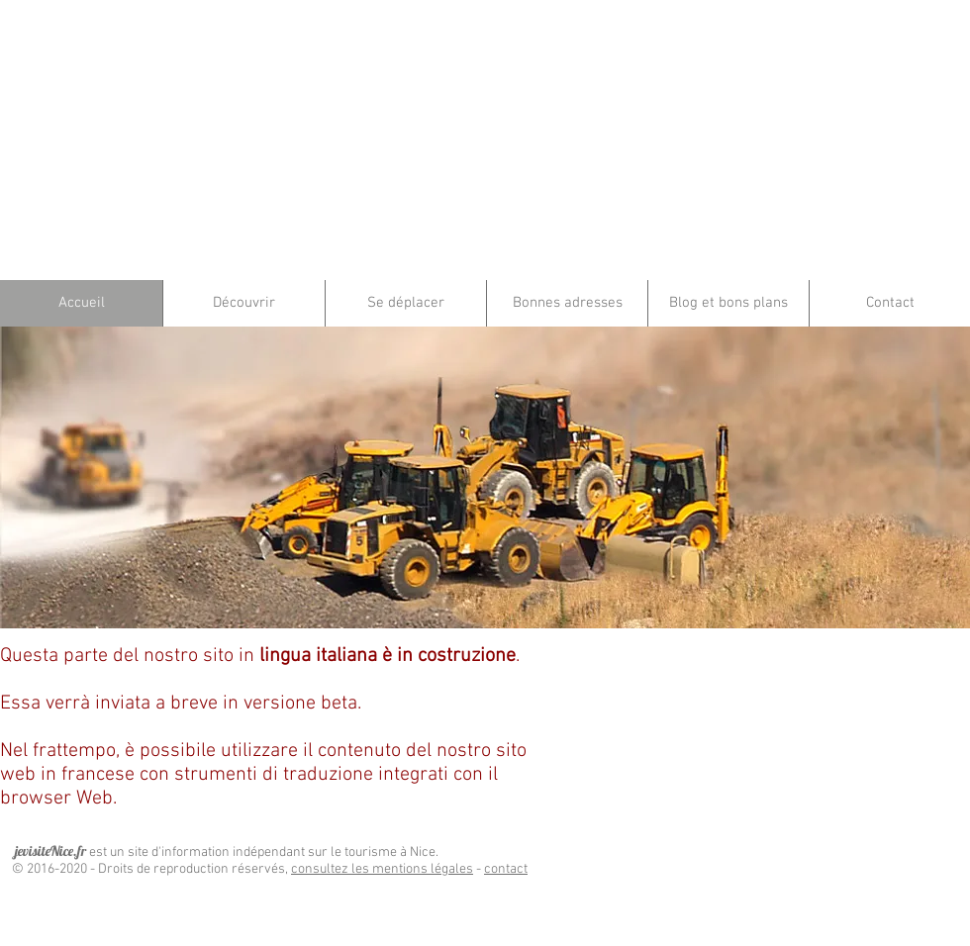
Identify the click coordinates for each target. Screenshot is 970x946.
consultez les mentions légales (382, 869)
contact (506, 869)
